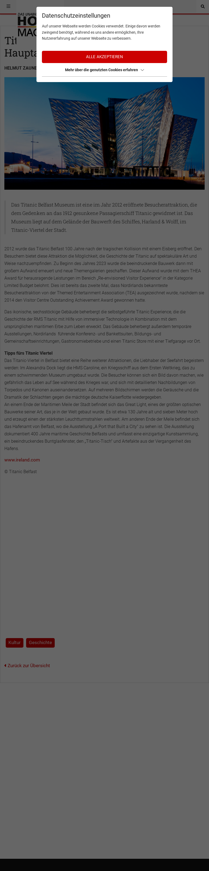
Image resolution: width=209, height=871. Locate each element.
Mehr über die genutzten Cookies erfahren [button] (104, 70)
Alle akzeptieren (104, 56)
